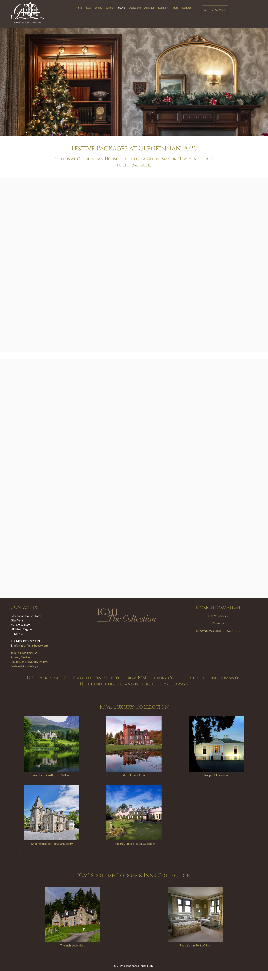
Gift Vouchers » (218, 616)
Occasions (135, 7)
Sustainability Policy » (24, 666)
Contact (186, 7)
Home (79, 7)
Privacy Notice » (21, 657)
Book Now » (215, 10)
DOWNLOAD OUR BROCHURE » (218, 630)
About (175, 7)
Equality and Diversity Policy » (30, 661)
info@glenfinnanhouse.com (31, 645)
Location (163, 7)
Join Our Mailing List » (25, 652)
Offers (109, 7)
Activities (149, 7)
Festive (121, 7)
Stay (88, 7)
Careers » (218, 623)
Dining (98, 7)
